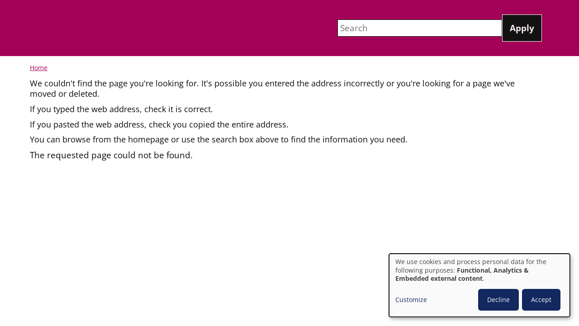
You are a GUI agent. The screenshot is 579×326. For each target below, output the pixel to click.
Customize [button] (411, 300)
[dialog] (479, 285)
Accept (541, 299)
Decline (498, 299)
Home (38, 67)
